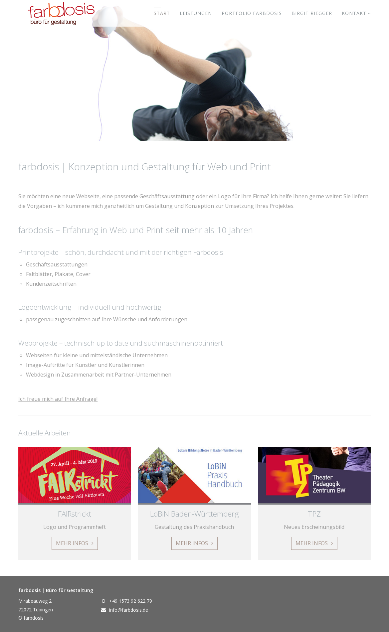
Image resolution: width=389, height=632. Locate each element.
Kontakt (354, 13)
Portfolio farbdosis (252, 13)
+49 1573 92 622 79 (130, 601)
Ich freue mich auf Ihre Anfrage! (57, 398)
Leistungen (196, 13)
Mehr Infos (72, 543)
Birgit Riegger (312, 13)
